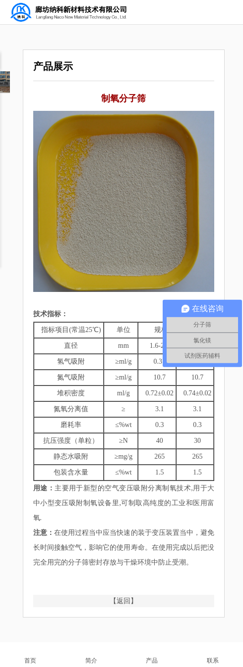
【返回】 (123, 601)
